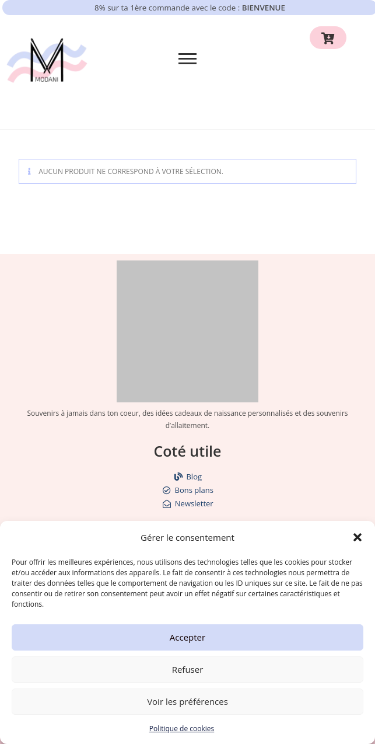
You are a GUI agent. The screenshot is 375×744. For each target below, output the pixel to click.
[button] (357, 537)
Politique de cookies (182, 728)
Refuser (188, 669)
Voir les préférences (187, 701)
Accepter (187, 637)
